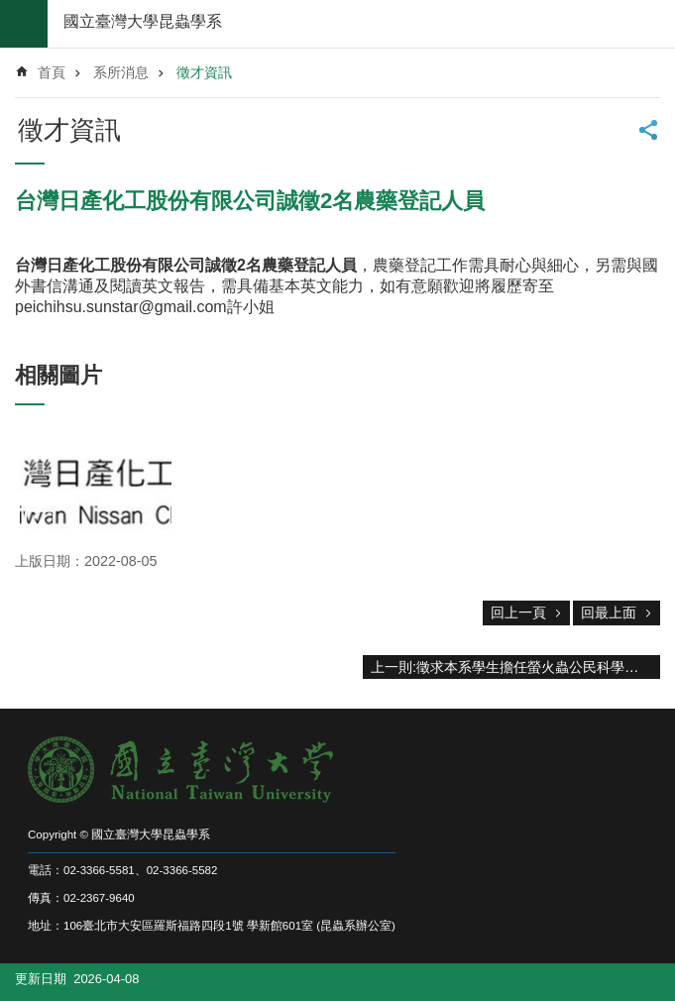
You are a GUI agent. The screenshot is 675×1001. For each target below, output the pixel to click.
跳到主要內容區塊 (10, 10)
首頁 (51, 72)
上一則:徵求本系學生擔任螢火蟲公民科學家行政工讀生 (515, 667)
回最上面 (608, 612)
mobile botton (24, 24)
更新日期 (40, 978)
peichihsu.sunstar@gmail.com (121, 306)
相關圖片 (58, 375)
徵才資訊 (204, 72)
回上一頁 (518, 612)
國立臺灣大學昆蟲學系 (142, 21)
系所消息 (121, 72)
